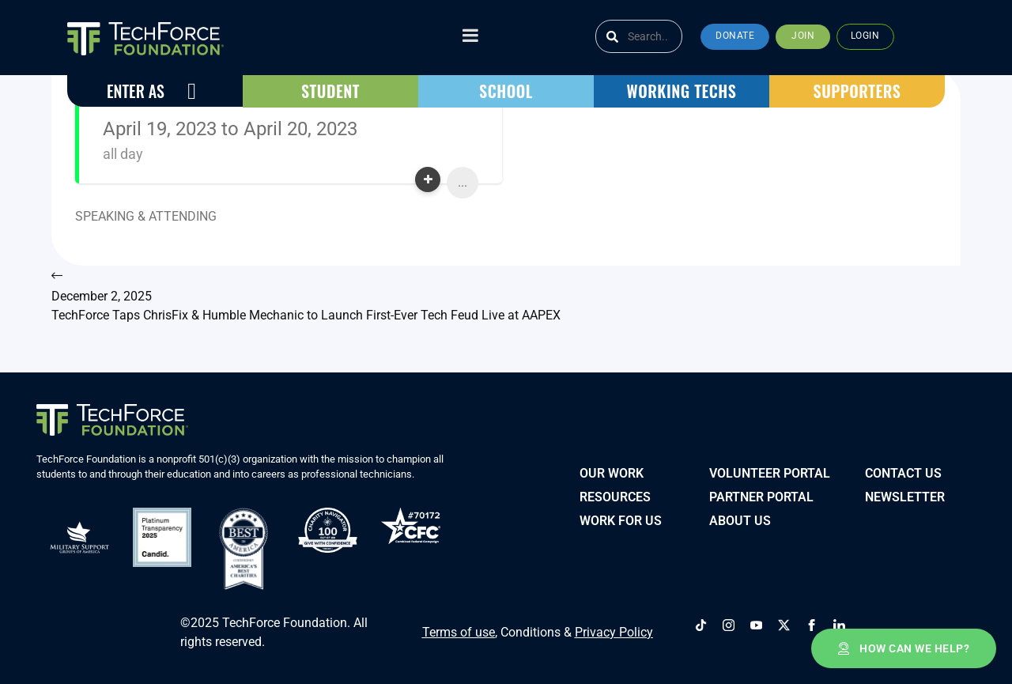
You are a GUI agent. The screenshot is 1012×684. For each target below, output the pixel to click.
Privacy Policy (614, 626)
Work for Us (621, 518)
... (462, 182)
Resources (615, 494)
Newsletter (905, 494)
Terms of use (458, 626)
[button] (734, 37)
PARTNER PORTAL (761, 494)
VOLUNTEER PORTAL (769, 470)
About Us (740, 518)
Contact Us (903, 470)
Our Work (612, 470)
